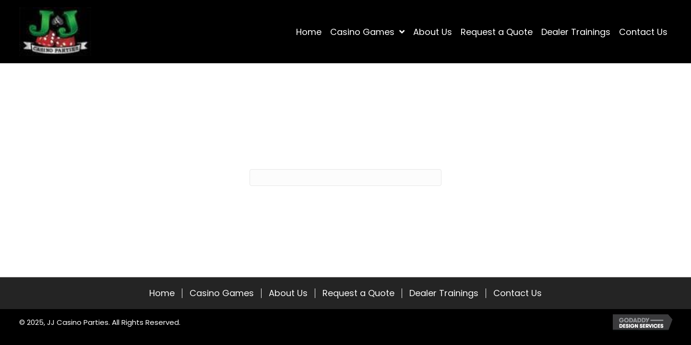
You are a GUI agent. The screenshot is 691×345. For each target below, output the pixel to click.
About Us (288, 293)
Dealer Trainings (443, 293)
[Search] (345, 177)
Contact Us (517, 293)
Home (162, 293)
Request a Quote (358, 293)
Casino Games (222, 293)
